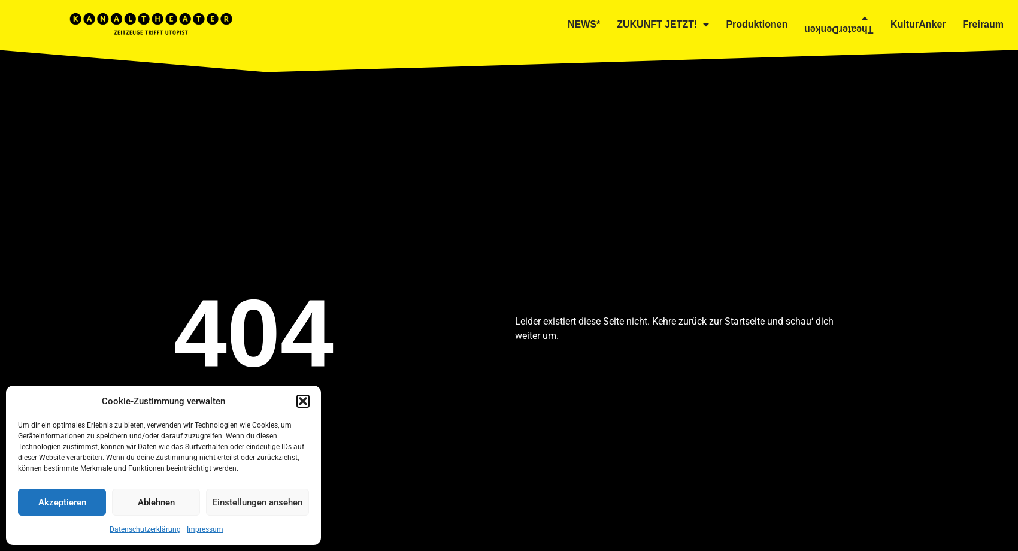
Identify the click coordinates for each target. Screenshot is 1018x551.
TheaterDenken (839, 21)
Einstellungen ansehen (257, 502)
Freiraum (983, 24)
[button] (303, 401)
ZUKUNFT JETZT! (663, 24)
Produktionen (756, 24)
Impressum (205, 529)
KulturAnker (918, 24)
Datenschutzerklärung (145, 529)
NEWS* (584, 24)
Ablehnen (156, 502)
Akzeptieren (62, 502)
